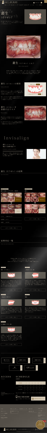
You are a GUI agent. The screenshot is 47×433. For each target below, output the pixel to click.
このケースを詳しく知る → (11, 228)
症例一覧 (30, 408)
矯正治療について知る (14, 412)
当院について (13, 408)
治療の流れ (31, 411)
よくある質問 (40, 410)
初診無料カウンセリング (42, 412)
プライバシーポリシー (41, 418)
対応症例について (22, 408)
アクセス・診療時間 (4, 413)
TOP (2, 408)
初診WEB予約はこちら (38, 398)
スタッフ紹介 (3, 415)
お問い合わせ (36, 2)
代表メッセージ (3, 411)
